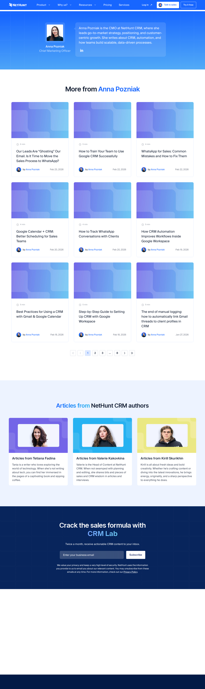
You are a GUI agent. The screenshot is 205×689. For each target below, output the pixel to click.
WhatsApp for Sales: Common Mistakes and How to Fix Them (164, 154)
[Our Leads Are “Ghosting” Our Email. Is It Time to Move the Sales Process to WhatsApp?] (40, 120)
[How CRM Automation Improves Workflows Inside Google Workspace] (165, 200)
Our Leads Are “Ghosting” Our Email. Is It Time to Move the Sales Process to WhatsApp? (38, 156)
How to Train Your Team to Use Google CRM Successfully (101, 154)
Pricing (107, 5)
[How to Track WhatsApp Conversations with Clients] (102, 200)
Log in (145, 6)
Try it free (188, 6)
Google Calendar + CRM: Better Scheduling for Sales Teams (36, 236)
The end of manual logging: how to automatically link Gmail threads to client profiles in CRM (164, 319)
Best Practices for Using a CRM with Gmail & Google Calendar (39, 314)
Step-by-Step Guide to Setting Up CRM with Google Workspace (102, 316)
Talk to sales (167, 6)
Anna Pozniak (33, 169)
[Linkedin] (82, 50)
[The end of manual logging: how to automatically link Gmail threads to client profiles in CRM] (165, 280)
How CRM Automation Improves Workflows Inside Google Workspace (161, 236)
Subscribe (135, 555)
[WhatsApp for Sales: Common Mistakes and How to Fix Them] (165, 120)
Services (124, 5)
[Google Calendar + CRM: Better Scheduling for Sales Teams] (40, 200)
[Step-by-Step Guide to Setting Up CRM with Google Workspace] (102, 280)
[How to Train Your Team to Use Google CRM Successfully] (102, 120)
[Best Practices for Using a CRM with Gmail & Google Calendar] (40, 280)
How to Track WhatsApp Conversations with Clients (99, 234)
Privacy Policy (130, 572)
